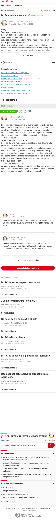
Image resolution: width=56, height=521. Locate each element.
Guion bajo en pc (8, 87)
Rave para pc (8, 487)
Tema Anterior (9, 10)
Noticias (5, 441)
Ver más (29, 56)
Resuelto (34, 15)
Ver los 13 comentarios (30, 260)
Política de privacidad (44, 508)
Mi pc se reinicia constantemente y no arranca (20, 498)
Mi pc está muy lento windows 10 (15, 84)
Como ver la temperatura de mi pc (16, 90)
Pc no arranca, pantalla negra (14, 93)
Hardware (18, 6)
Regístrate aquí (10, 508)
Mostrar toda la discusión (27, 268)
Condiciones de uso (28, 508)
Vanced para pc (9, 501)
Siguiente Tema (46, 10)
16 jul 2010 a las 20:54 (16, 240)
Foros (9, 6)
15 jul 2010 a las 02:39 (16, 217)
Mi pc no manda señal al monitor (15, 494)
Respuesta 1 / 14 (8, 106)
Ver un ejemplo (49, 441)
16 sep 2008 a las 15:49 (17, 119)
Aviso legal (32, 510)
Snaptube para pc (10, 491)
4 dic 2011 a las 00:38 (25, 24)
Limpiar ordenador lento (11, 81)
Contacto (24, 510)
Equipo (18, 508)
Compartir (8, 63)
